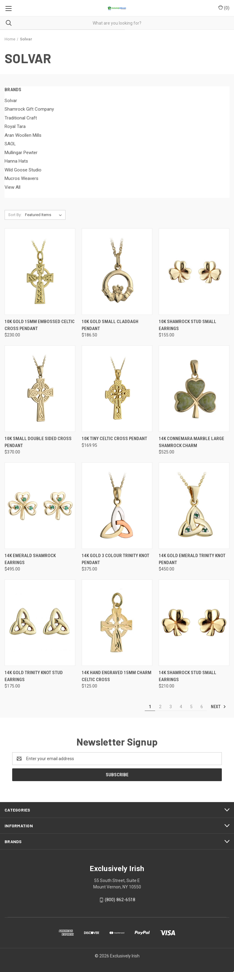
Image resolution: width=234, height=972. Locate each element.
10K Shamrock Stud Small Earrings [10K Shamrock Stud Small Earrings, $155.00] (187, 325)
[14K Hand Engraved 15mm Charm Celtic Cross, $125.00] (117, 623)
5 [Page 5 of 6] (191, 706)
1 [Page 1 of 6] (150, 706)
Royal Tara (15, 126)
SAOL (10, 143)
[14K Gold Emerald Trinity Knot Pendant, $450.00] (194, 506)
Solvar (11, 100)
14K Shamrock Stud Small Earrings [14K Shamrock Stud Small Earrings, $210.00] (187, 676)
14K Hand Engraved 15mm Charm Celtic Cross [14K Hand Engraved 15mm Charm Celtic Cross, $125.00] (116, 676)
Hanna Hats (16, 161)
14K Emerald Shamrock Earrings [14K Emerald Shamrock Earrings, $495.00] (30, 559)
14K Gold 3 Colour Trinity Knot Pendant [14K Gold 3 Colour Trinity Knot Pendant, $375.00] (115, 559)
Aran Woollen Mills (23, 135)
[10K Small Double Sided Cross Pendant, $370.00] (40, 388)
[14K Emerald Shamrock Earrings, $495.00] (40, 506)
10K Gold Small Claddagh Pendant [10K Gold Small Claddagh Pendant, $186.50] (110, 325)
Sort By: (15, 214)
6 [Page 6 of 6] (201, 706)
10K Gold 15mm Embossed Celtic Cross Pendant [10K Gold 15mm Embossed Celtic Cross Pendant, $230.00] (40, 325)
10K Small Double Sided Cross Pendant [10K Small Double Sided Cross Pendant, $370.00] (38, 442)
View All (12, 187)
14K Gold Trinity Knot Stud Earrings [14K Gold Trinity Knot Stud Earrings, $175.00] (34, 676)
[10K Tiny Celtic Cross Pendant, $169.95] (117, 388)
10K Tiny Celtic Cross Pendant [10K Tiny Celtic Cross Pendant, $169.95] (114, 438)
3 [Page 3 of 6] (170, 706)
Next (218, 707)
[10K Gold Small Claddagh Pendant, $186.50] (117, 271)
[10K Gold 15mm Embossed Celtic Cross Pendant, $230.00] (40, 271)
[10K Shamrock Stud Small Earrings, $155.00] (194, 271)
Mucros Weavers (21, 178)
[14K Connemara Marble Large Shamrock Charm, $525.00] (194, 388)
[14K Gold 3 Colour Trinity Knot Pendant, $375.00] (117, 506)
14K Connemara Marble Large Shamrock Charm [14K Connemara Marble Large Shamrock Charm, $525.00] (191, 442)
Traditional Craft (21, 118)
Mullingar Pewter (21, 152)
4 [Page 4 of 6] (181, 706)
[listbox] (44, 214)
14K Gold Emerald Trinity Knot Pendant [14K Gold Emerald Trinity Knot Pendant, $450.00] (192, 559)
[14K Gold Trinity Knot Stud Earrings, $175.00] (40, 623)
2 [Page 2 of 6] (160, 706)
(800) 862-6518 (120, 899)
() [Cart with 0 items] (223, 7)
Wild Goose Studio (23, 170)
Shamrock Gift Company (29, 109)
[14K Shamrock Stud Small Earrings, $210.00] (194, 623)
